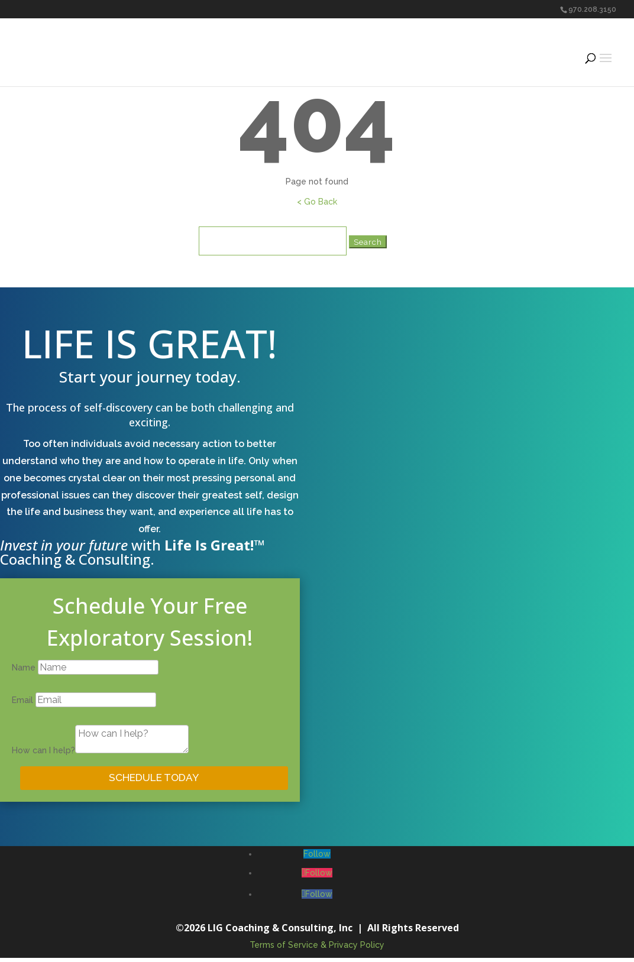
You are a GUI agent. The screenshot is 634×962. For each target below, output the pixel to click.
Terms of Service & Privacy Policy (317, 948)
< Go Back (317, 201)
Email (22, 700)
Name (23, 667)
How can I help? (43, 750)
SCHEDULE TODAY (154, 780)
